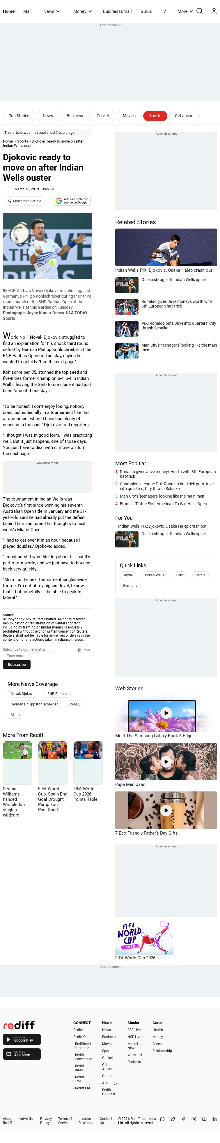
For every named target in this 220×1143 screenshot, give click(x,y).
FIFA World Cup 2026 (135, 958)
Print (83, 650)
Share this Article (24, 201)
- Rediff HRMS (78, 1068)
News (51, 11)
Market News (132, 1046)
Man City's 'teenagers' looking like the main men (162, 496)
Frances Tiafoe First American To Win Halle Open (163, 503)
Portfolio (134, 1062)
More (185, 11)
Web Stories (129, 688)
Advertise (27, 1119)
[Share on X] (173, 1121)
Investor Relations (86, 1121)
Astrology (109, 1083)
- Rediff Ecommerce (82, 1057)
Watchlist (134, 1055)
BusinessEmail (117, 11)
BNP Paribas (57, 694)
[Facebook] (183, 1121)
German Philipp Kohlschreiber (34, 704)
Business (75, 115)
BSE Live (134, 1030)
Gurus (146, 11)
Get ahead (184, 115)
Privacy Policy (46, 1121)
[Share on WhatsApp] (162, 1121)
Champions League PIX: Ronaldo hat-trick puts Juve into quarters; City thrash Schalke (167, 486)
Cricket (103, 115)
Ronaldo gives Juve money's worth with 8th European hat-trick (168, 474)
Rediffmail (81, 1030)
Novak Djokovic (23, 694)
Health (157, 1030)
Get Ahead (107, 1067)
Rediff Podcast (108, 1092)
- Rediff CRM (78, 1079)
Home (9, 11)
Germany (130, 586)
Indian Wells (154, 575)
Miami (16, 715)
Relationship (162, 1051)
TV (163, 11)
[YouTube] (204, 1121)
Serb (179, 575)
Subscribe (17, 664)
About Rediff (8, 1121)
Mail (27, 11)
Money (83, 11)
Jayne (128, 575)
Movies (129, 115)
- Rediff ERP (82, 1088)
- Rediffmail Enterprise (82, 1046)
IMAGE (75, 704)
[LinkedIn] (214, 1121)
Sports (155, 115)
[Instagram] (193, 1121)
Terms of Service (65, 1121)
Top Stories (19, 115)
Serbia (200, 575)
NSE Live (134, 1037)
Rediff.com (139, 1119)
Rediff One (81, 1037)
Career (157, 1044)
